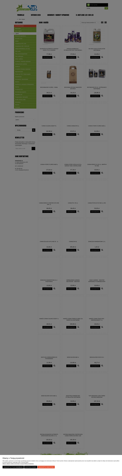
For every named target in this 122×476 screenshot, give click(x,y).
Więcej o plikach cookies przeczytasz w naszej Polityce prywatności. (18, 463)
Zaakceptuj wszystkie (46, 467)
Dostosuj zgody (30, 467)
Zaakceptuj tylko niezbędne (13, 467)
